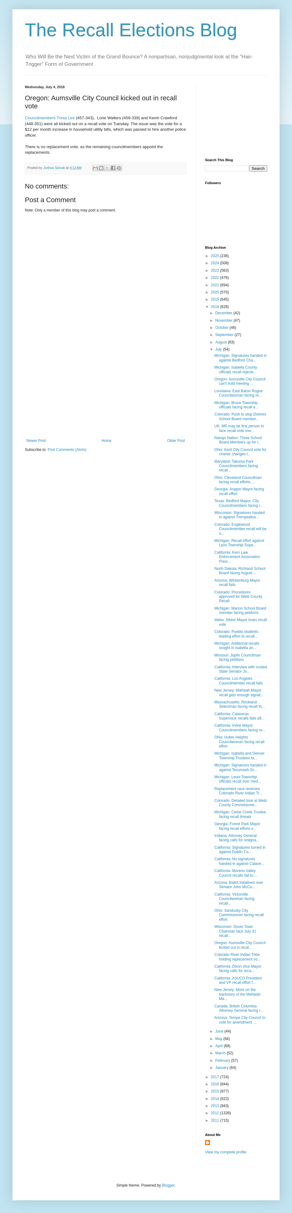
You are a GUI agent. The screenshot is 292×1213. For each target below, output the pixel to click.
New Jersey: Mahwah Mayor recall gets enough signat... (238, 692)
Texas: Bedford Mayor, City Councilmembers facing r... (238, 503)
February (223, 1060)
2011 (215, 1120)
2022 (215, 277)
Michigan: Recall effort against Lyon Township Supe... (239, 542)
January (222, 1067)
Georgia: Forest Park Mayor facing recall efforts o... (237, 826)
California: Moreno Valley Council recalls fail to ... (235, 873)
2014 (215, 1099)
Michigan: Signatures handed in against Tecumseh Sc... (240, 767)
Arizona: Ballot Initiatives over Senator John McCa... (238, 884)
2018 (215, 307)
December (224, 313)
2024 (215, 263)
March (221, 1053)
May (219, 1039)
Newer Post (36, 440)
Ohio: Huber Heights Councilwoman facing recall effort (239, 741)
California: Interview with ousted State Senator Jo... (240, 669)
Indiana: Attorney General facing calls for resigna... (236, 838)
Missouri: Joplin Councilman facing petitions (237, 657)
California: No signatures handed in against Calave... (239, 861)
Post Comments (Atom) (67, 449)
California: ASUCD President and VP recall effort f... (238, 980)
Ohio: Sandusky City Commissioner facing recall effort (239, 915)
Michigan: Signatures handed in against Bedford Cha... (240, 357)
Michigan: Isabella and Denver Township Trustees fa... (239, 755)
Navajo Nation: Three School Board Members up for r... (238, 440)
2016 (215, 1084)
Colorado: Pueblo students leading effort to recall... (236, 633)
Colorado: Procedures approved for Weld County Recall (238, 596)
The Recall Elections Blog (131, 30)
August (221, 342)
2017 (215, 1077)
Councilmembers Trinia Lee (50, 118)
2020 (215, 292)
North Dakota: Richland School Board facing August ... (239, 570)
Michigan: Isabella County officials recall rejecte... (235, 369)
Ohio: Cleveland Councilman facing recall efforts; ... (238, 479)
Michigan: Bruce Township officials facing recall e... (236, 405)
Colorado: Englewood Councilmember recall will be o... (240, 529)
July (219, 349)
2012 (215, 1113)
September (225, 335)
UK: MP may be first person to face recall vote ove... (239, 428)
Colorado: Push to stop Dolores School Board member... (240, 416)
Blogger (168, 1185)
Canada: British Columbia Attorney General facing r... (238, 1008)
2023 (215, 270)
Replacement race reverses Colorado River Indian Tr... (238, 791)
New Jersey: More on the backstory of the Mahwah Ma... (237, 994)
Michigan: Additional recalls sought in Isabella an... (236, 645)
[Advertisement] (105, 392)
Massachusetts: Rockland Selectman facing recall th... (239, 704)
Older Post (176, 440)
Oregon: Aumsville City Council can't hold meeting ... (240, 381)
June (219, 1031)
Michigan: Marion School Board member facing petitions (240, 610)
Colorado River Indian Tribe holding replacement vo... (237, 956)
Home (107, 440)
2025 (215, 256)
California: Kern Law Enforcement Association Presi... (237, 557)
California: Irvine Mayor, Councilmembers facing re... (239, 727)
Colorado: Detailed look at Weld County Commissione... (240, 802)
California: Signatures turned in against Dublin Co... (240, 849)
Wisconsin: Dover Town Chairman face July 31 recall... (235, 931)
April (219, 1046)
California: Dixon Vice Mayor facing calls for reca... (237, 968)
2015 (215, 1091)
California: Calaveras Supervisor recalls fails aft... (239, 716)
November (224, 320)
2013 (215, 1106)
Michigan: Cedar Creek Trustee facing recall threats (240, 814)
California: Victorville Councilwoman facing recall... (234, 899)
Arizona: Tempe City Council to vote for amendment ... (239, 1019)
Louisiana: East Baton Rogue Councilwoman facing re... (238, 393)
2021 (215, 285)
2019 (215, 299)
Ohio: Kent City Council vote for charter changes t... (240, 451)
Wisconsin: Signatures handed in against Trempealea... (239, 515)
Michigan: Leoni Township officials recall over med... (237, 779)
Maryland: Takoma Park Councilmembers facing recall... (236, 466)
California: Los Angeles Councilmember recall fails (238, 680)
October (222, 327)
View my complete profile (225, 1152)
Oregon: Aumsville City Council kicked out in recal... (240, 945)
